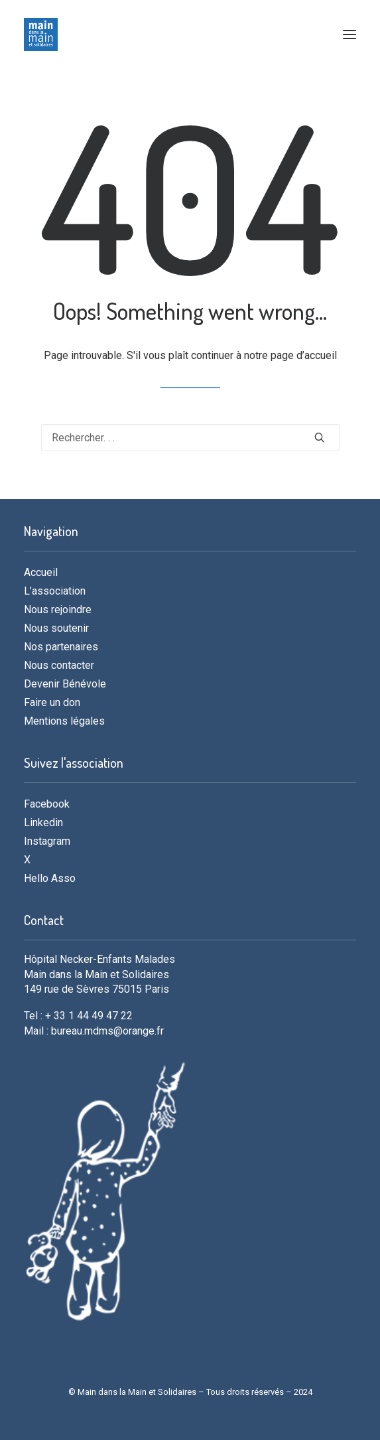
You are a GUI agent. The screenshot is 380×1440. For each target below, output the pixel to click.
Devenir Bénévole (65, 684)
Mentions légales (64, 721)
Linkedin (43, 822)
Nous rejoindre (58, 609)
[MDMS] (41, 34)
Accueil (41, 572)
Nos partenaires (61, 646)
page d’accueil (304, 355)
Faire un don (52, 702)
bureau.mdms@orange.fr (107, 1031)
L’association (55, 591)
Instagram (47, 841)
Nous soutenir (56, 628)
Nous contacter (59, 665)
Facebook (47, 804)
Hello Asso (50, 878)
